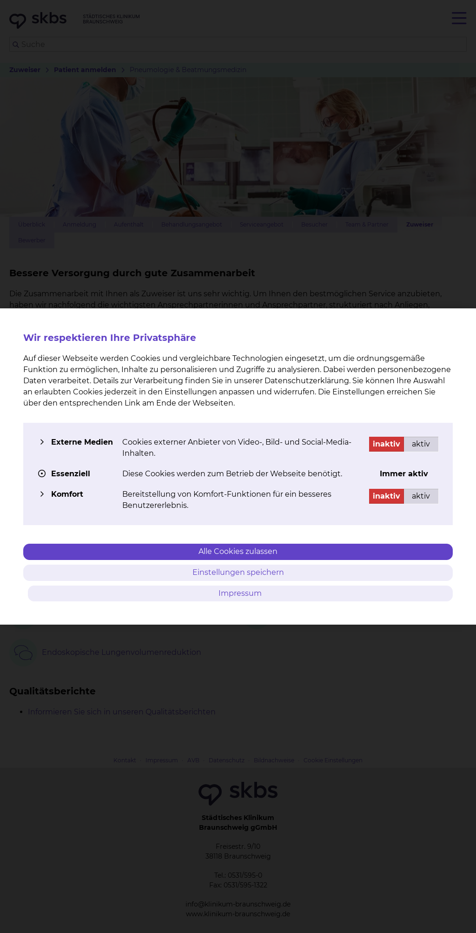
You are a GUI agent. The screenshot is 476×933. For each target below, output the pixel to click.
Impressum (240, 593)
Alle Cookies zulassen (238, 551)
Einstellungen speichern (238, 572)
